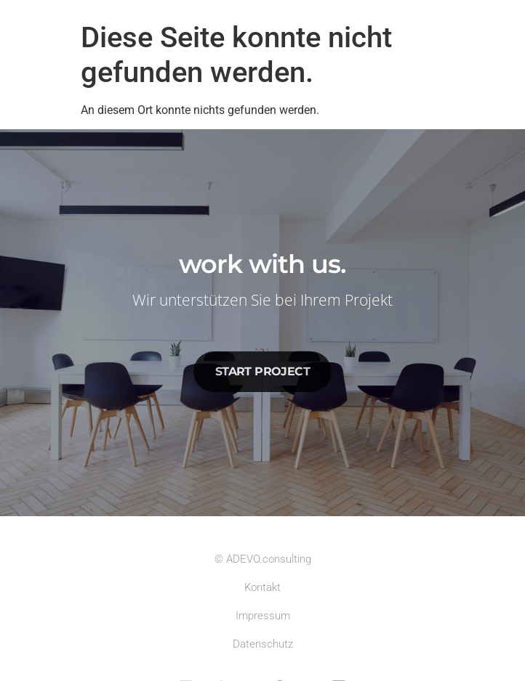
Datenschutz (263, 644)
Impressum (263, 615)
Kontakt (262, 587)
